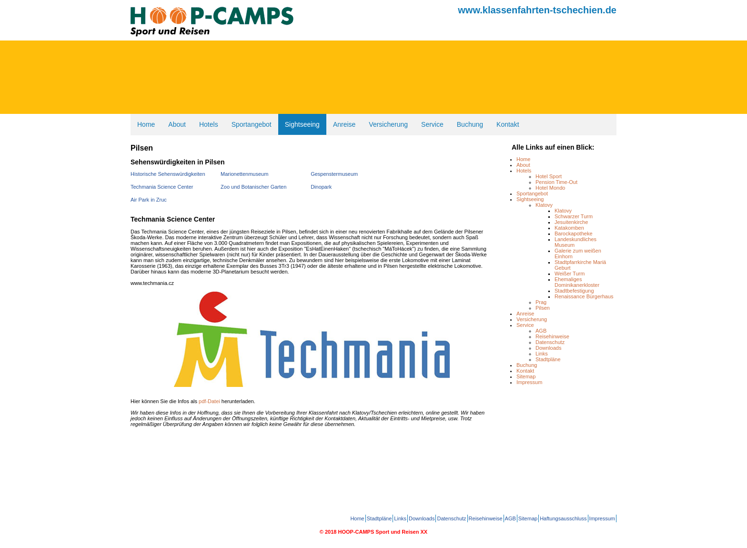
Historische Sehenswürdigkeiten (168, 174)
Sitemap (525, 376)
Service (432, 124)
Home (146, 124)
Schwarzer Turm (574, 216)
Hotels (208, 124)
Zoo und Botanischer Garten (253, 187)
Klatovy (544, 205)
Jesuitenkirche (571, 222)
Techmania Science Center (162, 187)
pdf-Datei (209, 401)
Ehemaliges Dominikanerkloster (577, 282)
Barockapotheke (574, 233)
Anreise (344, 124)
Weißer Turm (570, 273)
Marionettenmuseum (244, 174)
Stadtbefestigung (574, 291)
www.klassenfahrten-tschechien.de (537, 10)
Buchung (470, 124)
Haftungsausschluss (563, 518)
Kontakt (507, 124)
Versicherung (388, 124)
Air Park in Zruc (149, 200)
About (177, 124)
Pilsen (542, 308)
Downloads (548, 348)
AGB (540, 331)
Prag (540, 302)
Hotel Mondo (550, 188)
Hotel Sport (548, 176)
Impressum (529, 382)
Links (541, 353)
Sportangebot (252, 124)
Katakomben (569, 228)
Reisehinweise (552, 336)
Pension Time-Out (556, 182)
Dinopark (321, 187)
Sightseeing (302, 124)
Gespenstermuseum (334, 174)
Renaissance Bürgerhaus (584, 296)
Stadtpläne (548, 359)
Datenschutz (550, 342)
